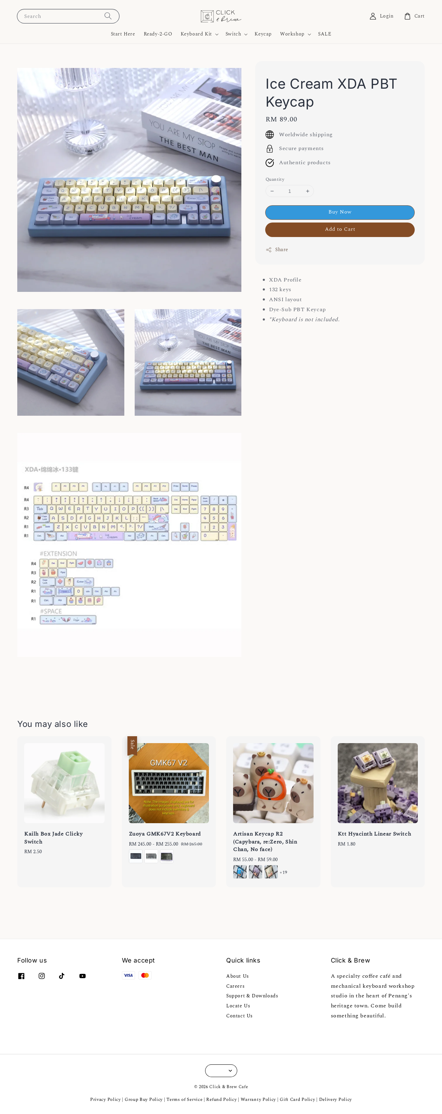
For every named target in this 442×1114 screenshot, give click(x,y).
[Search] (108, 16)
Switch (233, 34)
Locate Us (238, 1005)
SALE (324, 34)
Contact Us (239, 1015)
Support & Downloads (252, 995)
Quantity (275, 179)
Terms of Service (184, 1099)
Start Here (123, 34)
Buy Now (340, 212)
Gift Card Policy (298, 1099)
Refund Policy (221, 1099)
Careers (235, 986)
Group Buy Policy (144, 1099)
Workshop (292, 34)
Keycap (263, 34)
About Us (237, 976)
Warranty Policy (258, 1099)
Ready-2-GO (158, 34)
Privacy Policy (105, 1099)
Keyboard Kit (196, 34)
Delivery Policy (335, 1099)
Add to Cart (340, 229)
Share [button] (277, 249)
